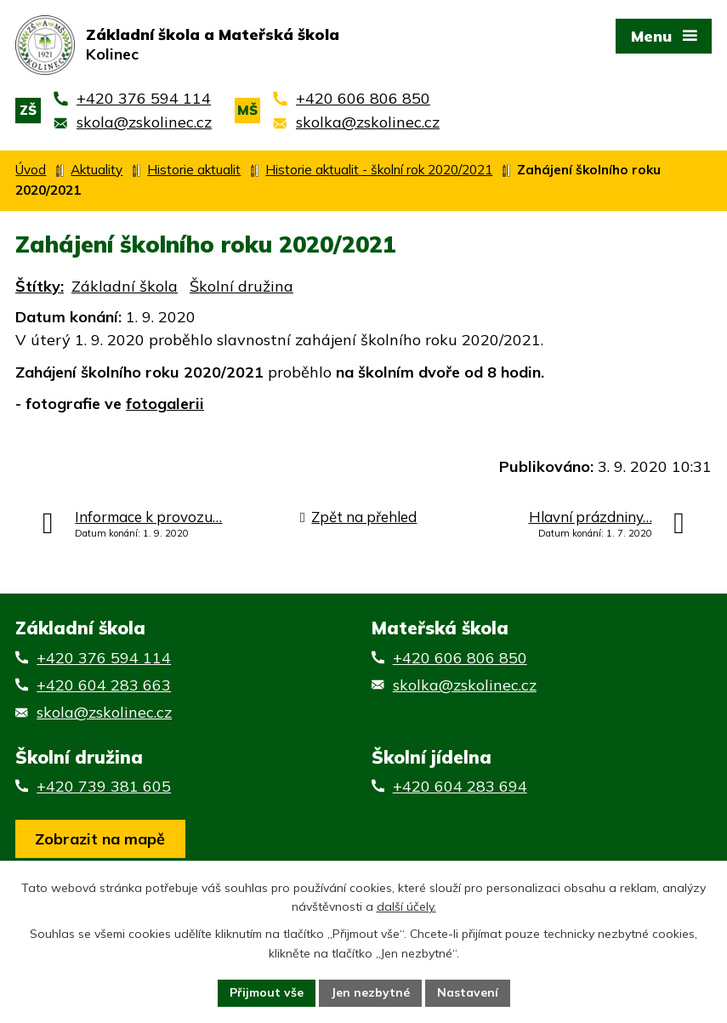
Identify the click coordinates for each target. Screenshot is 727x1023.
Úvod (30, 170)
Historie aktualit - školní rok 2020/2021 (378, 170)
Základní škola (124, 286)
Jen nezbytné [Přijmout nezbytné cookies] (370, 992)
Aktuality (96, 170)
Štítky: (39, 286)
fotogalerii (165, 403)
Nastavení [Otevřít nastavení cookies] (467, 992)
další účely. (406, 907)
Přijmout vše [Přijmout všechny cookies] (267, 992)
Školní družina (241, 286)
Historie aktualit (194, 170)
